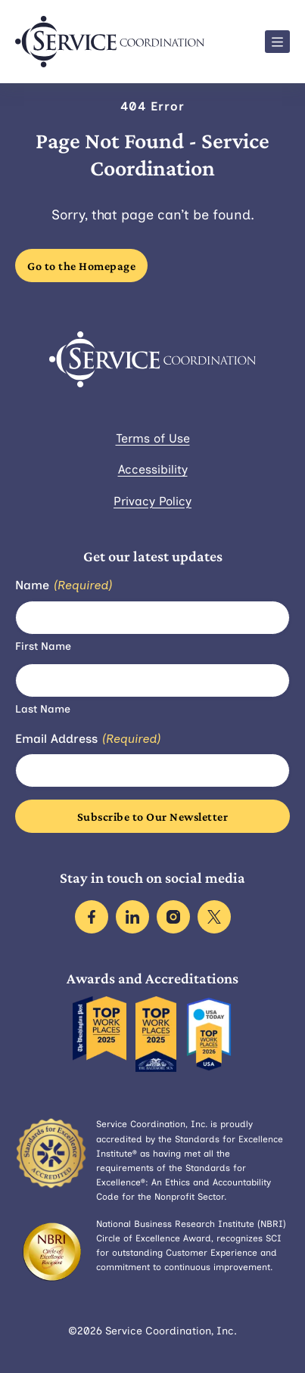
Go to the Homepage (81, 265)
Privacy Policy (152, 501)
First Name (43, 646)
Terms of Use (153, 438)
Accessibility (153, 469)
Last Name (42, 709)
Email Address (87, 739)
